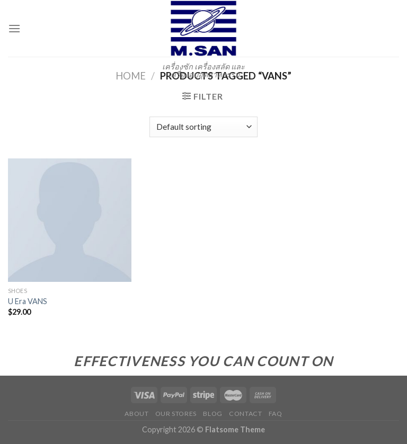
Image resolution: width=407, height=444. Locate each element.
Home (131, 76)
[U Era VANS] (69, 220)
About (136, 414)
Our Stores (176, 414)
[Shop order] (203, 127)
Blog (212, 414)
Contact (245, 414)
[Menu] (14, 28)
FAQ (275, 414)
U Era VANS (27, 301)
